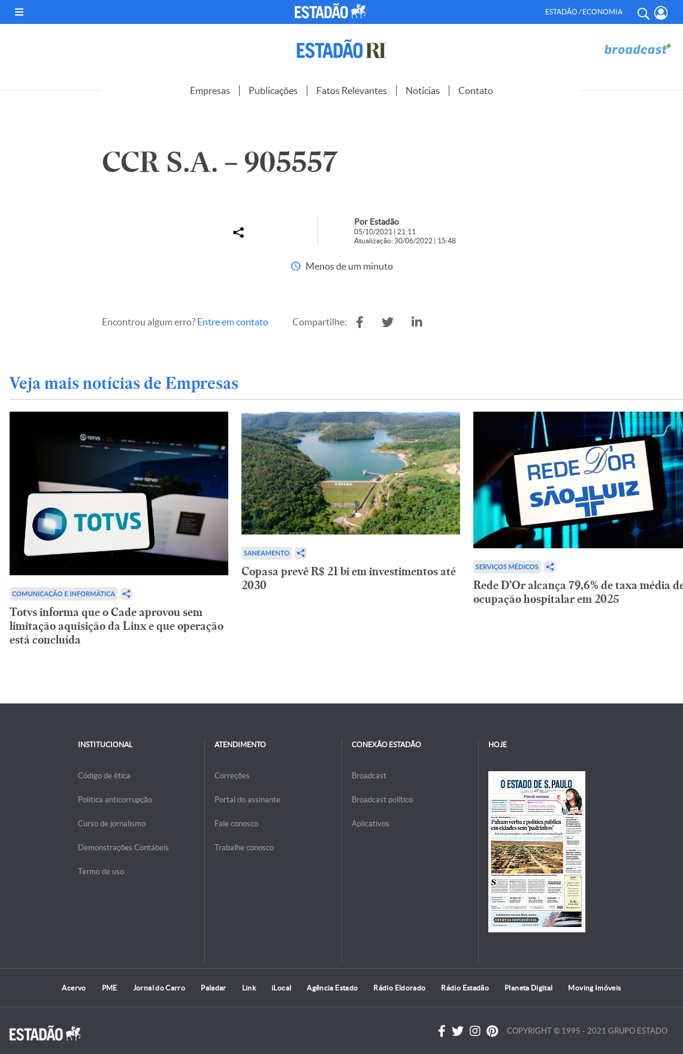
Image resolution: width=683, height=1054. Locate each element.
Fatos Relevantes (351, 90)
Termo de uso (101, 871)
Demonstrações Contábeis (123, 847)
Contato (475, 90)
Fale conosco (236, 823)
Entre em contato (232, 321)
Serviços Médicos (507, 566)
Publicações (273, 90)
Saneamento (266, 553)
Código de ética (104, 775)
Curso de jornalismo (112, 823)
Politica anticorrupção (115, 799)
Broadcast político (382, 799)
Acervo (74, 988)
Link (249, 988)
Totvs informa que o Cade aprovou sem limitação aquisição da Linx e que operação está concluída (116, 626)
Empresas (210, 90)
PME (109, 988)
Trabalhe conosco (244, 847)
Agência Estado (332, 988)
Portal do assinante (247, 799)
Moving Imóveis (594, 988)
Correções (232, 775)
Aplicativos (370, 823)
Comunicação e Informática (63, 593)
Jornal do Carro (159, 988)
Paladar (213, 988)
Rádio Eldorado (399, 988)
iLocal (281, 988)
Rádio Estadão (465, 988)
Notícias (423, 90)
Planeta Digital (528, 988)
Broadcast (369, 775)
